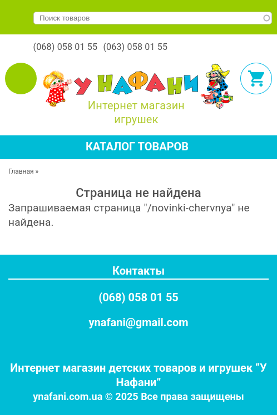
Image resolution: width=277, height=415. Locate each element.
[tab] (138, 147)
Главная (21, 171)
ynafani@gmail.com (138, 322)
